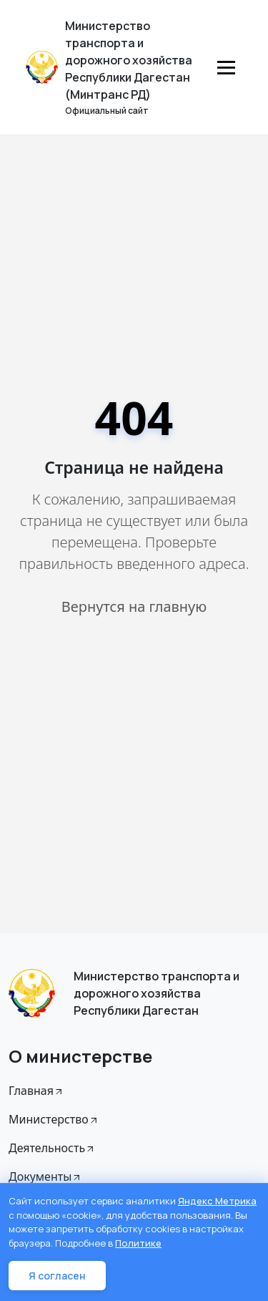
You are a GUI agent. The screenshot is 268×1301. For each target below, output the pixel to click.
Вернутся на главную (134, 606)
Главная (36, 1090)
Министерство (54, 1119)
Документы (45, 1176)
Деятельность (52, 1148)
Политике (138, 1243)
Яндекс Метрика (217, 1200)
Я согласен (57, 1275)
